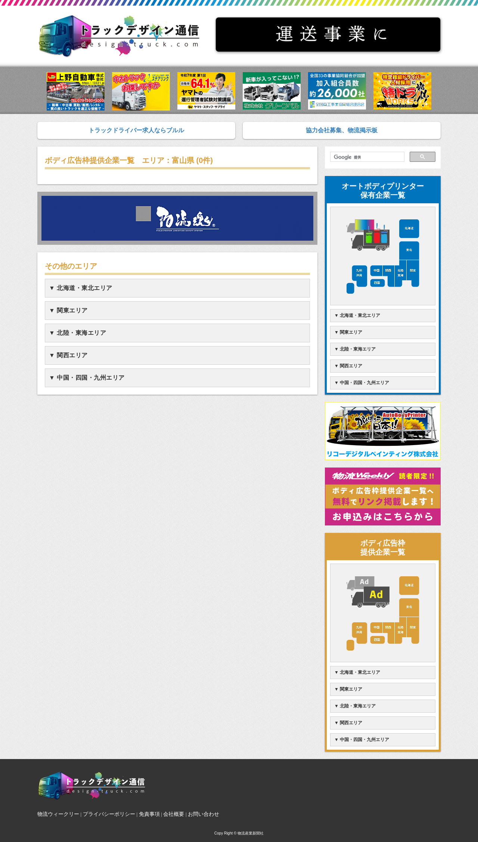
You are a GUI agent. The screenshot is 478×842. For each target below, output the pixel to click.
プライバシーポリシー (109, 814)
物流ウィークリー (58, 814)
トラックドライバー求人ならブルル (136, 130)
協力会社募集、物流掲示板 (342, 130)
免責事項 (149, 814)
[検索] (366, 157)
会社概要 (173, 814)
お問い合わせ (203, 814)
